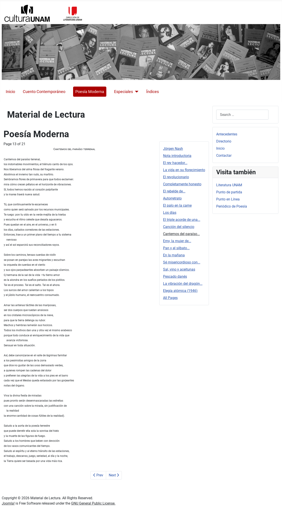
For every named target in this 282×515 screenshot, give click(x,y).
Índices (152, 91)
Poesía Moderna (89, 91)
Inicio (10, 91)
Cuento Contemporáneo (44, 91)
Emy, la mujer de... (177, 241)
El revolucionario (176, 177)
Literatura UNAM (229, 185)
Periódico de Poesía (231, 206)
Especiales (123, 91)
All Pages (170, 298)
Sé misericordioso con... (181, 262)
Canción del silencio (178, 227)
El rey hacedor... (175, 163)
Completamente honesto (182, 184)
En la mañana (174, 255)
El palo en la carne (177, 205)
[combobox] (242, 115)
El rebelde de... (174, 191)
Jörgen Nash (173, 149)
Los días (169, 212)
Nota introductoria (177, 156)
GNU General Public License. (93, 503)
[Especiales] (135, 92)
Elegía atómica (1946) (180, 291)
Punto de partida (229, 192)
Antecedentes (226, 134)
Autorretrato (172, 198)
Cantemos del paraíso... (181, 234)
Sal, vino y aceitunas (179, 269)
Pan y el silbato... (176, 248)
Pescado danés (175, 276)
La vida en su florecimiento (184, 170)
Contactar (223, 155)
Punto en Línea (228, 199)
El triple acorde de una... (181, 220)
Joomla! (8, 503)
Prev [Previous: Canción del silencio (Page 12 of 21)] (98, 475)
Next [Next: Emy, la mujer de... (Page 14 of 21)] (114, 475)
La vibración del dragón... (182, 283)
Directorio (223, 141)
